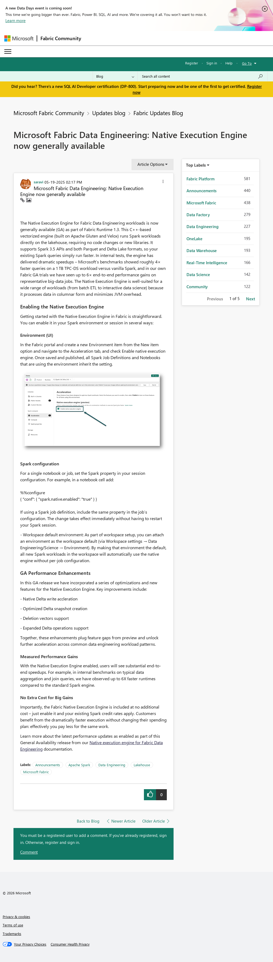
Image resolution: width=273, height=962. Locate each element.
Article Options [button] (150, 164)
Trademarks (12, 933)
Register (191, 63)
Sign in (211, 63)
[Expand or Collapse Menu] (8, 51)
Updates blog (108, 112)
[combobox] (202, 76)
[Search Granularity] (115, 76)
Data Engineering (111, 765)
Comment (29, 852)
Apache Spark (79, 765)
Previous (215, 298)
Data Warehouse (201, 250)
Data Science (198, 274)
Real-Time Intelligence (206, 262)
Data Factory (198, 214)
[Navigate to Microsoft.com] (18, 38)
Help (229, 63)
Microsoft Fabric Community (48, 112)
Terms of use (13, 925)
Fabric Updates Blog (158, 112)
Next (250, 298)
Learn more (15, 20)
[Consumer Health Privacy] (70, 944)
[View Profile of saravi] (38, 181)
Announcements (47, 765)
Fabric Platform (200, 178)
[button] (163, 182)
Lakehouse (142, 765)
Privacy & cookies (16, 916)
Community (197, 286)
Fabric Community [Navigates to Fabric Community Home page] (60, 38)
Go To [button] (247, 63)
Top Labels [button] (196, 165)
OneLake (194, 238)
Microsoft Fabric (36, 772)
